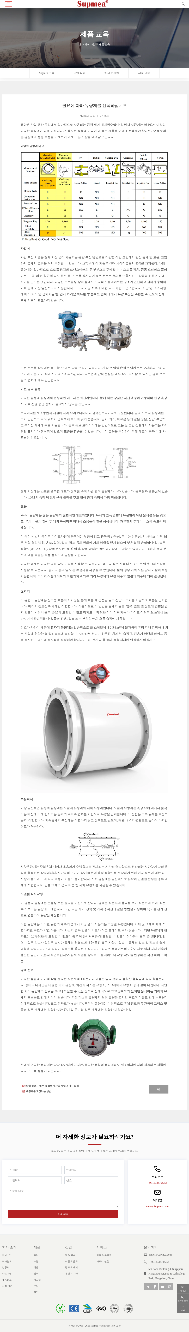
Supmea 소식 (46, 73)
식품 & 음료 (71, 1261)
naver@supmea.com (157, 1206)
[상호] (91, 1180)
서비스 (101, 1247)
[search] (183, 4)
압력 (36, 1273)
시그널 (37, 1279)
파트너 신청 (102, 1261)
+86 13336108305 (157, 1182)
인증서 (5, 1267)
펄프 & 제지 (71, 1267)
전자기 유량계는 (62, 627)
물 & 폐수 (70, 1255)
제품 (37, 1247)
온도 (36, 1286)
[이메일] (91, 1170)
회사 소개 (9, 1247)
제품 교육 (144, 73)
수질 (36, 1261)
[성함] (35, 1170)
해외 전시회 (112, 73)
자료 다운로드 (104, 1255)
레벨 (36, 1267)
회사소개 (7, 1255)
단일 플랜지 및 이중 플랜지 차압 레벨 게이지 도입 (52, 1085)
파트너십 (7, 1273)
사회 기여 (7, 1286)
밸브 (36, 1292)
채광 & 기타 (71, 1273)
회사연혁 (7, 1261)
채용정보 (7, 1279)
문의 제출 (63, 1214)
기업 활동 (79, 73)
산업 (68, 1247)
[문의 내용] (63, 1197)
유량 (36, 1255)
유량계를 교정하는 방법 (38, 1091)
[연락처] (35, 1180)
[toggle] (8, 4)
